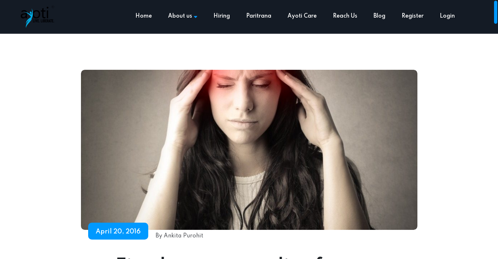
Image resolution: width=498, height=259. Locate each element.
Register (413, 16)
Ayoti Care (302, 16)
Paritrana (258, 16)
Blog (379, 16)
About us (182, 16)
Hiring (221, 16)
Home (143, 16)
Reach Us (345, 16)
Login (447, 16)
